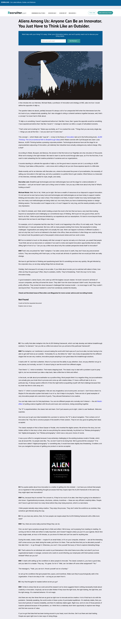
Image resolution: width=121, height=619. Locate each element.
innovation (70, 137)
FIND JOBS (92, 9)
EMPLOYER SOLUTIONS (105, 9)
